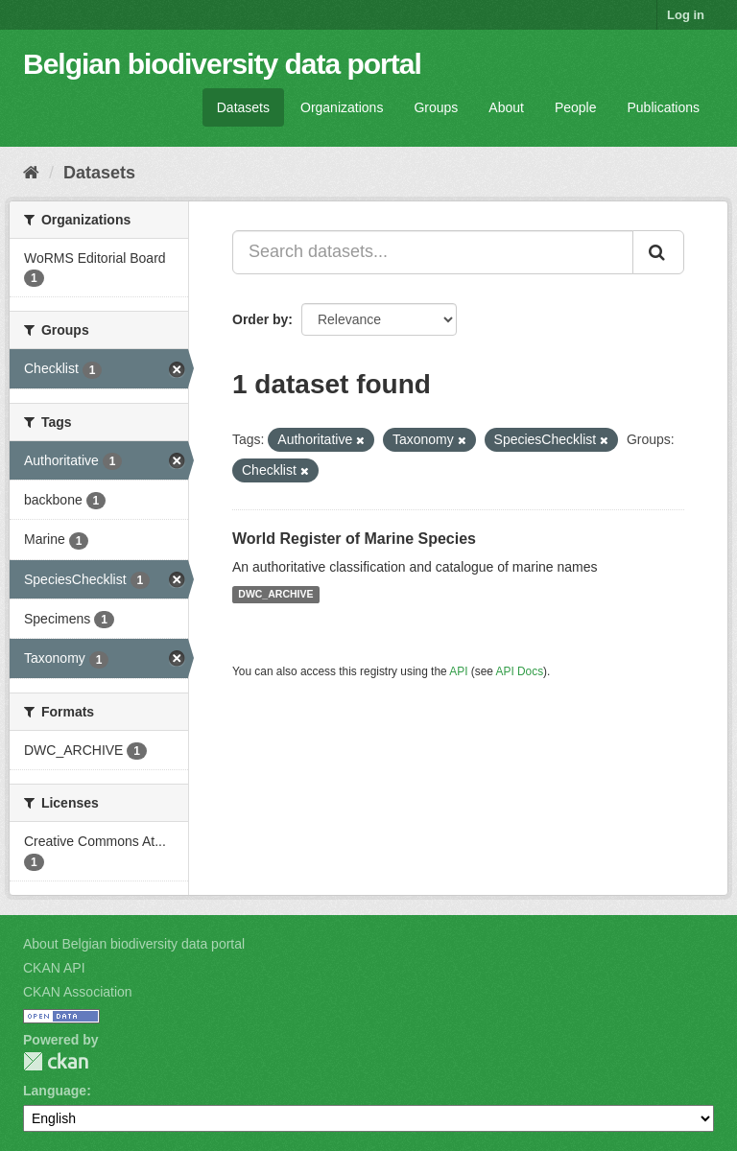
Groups (436, 107)
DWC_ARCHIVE (275, 594)
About (506, 107)
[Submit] (658, 252)
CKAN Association (77, 991)
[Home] (31, 172)
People (576, 107)
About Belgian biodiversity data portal (134, 943)
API (458, 671)
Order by (260, 319)
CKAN (55, 1061)
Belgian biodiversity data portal (222, 64)
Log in (685, 15)
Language (54, 1090)
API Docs (520, 671)
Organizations (341, 107)
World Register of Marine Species (354, 538)
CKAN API (54, 967)
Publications (664, 107)
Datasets (243, 107)
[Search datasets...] (432, 252)
